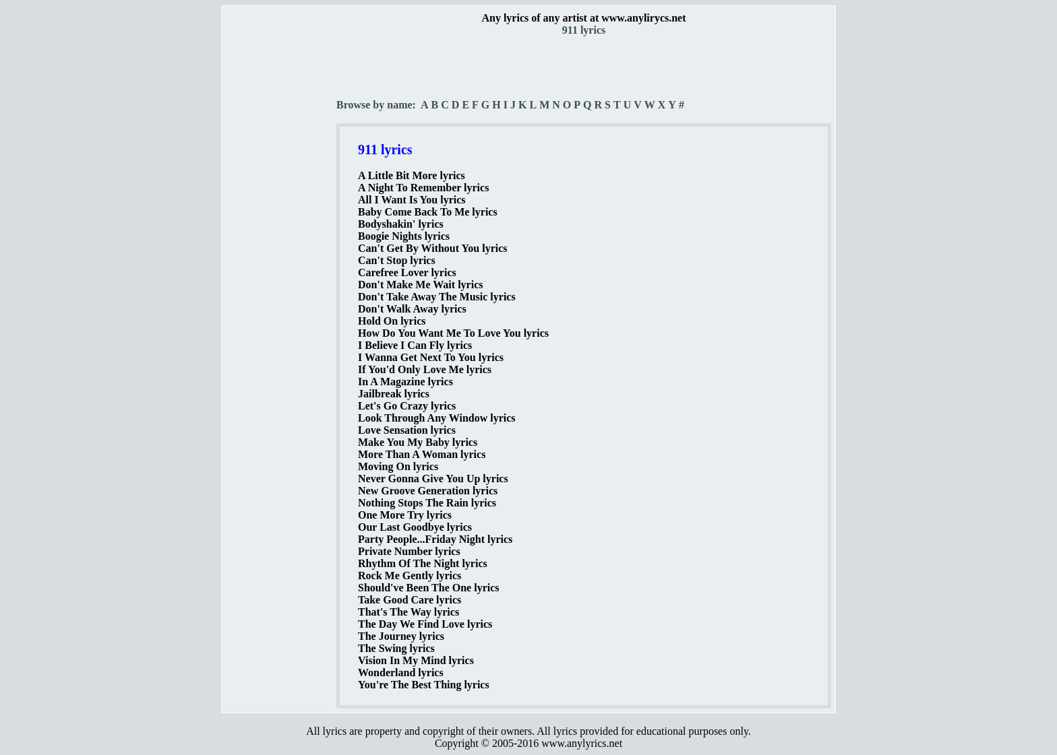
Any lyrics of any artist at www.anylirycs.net (583, 18)
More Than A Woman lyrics (421, 454)
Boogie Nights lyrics (404, 236)
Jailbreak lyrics (393, 393)
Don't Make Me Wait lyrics (420, 284)
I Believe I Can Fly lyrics (415, 345)
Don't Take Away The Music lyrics (437, 296)
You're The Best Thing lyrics (423, 684)
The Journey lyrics (401, 636)
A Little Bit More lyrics (411, 175)
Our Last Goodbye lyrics (415, 527)
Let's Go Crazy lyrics (407, 406)
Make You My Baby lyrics (417, 442)
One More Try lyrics (405, 515)
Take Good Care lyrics (409, 599)
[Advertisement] (280, 236)
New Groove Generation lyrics (427, 490)
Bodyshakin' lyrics (401, 224)
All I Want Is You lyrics (412, 199)
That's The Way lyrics (408, 612)
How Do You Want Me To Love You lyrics (453, 333)
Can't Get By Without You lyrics (433, 248)
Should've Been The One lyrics (429, 587)
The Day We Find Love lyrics (425, 624)
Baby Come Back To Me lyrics (427, 212)
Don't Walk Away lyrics (412, 309)
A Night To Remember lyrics (423, 187)
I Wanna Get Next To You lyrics (431, 357)
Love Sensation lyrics (407, 430)
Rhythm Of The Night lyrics (422, 563)
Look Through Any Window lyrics (437, 418)
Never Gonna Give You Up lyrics (433, 478)
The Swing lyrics (396, 648)
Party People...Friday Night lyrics (435, 539)
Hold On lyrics (391, 321)
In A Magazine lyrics (405, 381)
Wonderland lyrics (401, 672)
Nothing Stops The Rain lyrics (427, 502)
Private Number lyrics (409, 551)
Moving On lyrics (398, 466)
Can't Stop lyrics (396, 260)
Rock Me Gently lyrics (409, 575)
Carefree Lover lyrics (407, 272)
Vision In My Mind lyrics (416, 660)
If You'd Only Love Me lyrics (424, 369)
